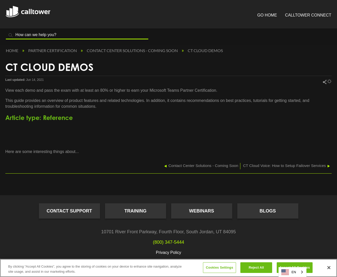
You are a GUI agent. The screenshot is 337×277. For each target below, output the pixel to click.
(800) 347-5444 (168, 242)
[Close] (328, 267)
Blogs (267, 210)
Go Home (267, 15)
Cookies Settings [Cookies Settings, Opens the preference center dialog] (219, 267)
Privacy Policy (168, 252)
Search (11, 35)
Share (324, 81)
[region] (168, 268)
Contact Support (69, 210)
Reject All (256, 267)
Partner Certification (53, 50)
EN (288, 272)
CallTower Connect (308, 15)
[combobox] (292, 272)
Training (135, 210)
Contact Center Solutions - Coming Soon (133, 50)
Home (12, 50)
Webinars (201, 210)
